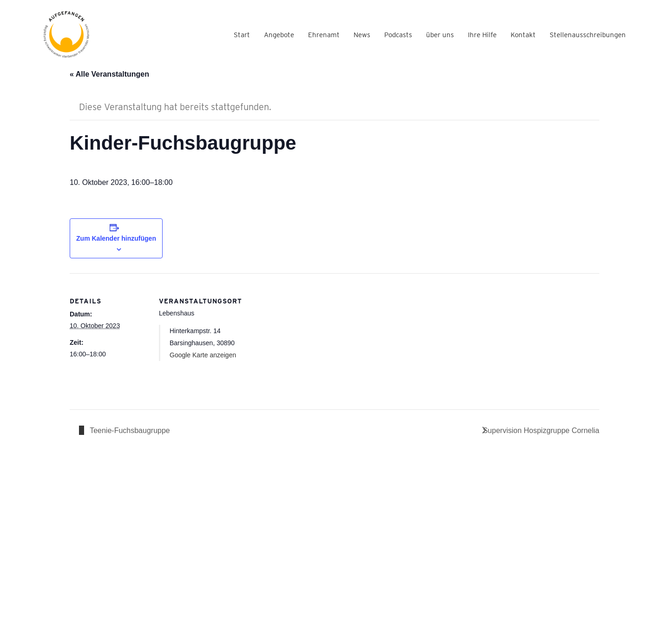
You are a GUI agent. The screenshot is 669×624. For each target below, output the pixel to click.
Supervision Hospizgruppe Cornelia (541, 430)
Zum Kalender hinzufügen (116, 238)
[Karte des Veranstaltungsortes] (297, 338)
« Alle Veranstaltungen (109, 74)
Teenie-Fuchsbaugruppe (129, 430)
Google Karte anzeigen (203, 355)
